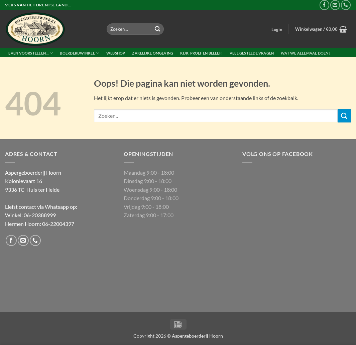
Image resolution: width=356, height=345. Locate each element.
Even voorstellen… (30, 53)
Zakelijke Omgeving (152, 53)
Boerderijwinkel (79, 53)
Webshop (115, 53)
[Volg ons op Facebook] (324, 5)
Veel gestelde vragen (252, 53)
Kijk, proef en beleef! (201, 53)
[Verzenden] (157, 29)
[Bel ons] (346, 5)
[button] (277, 29)
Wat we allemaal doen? (305, 53)
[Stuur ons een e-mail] (335, 5)
